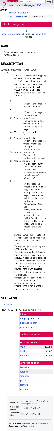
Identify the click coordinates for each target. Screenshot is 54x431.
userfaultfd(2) (31, 149)
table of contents (30, 334)
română (24, 384)
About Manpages (26, 5)
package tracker (28, 322)
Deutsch (24, 367)
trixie (12, 16)
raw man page (27, 327)
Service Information (19, 12)
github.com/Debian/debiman (37, 424)
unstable (24, 355)
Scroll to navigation (13, 24)
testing (23, 351)
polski (23, 380)
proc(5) (8, 304)
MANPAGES (12, 1)
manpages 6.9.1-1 (28, 404)
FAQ (39, 5)
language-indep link (30, 318)
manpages (19, 16)
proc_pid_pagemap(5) (13, 34)
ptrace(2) (32, 289)
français (24, 376)
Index (11, 5)
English (24, 371)
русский (24, 389)
